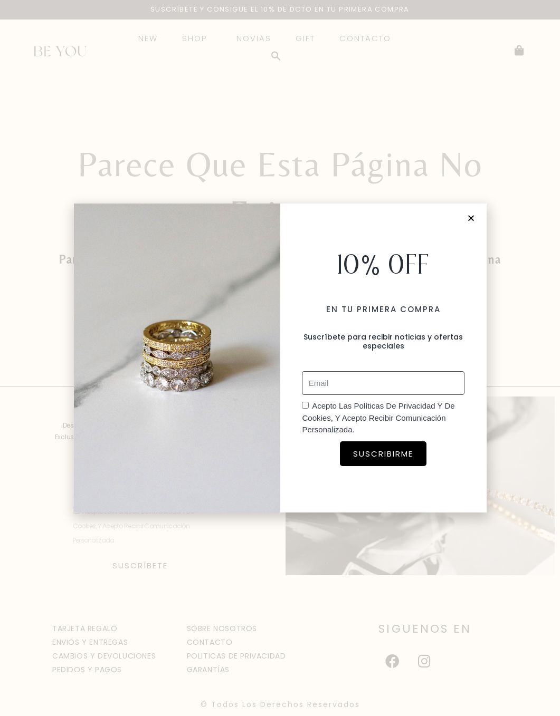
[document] (280, 358)
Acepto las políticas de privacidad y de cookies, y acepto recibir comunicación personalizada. (378, 417)
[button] (471, 218)
